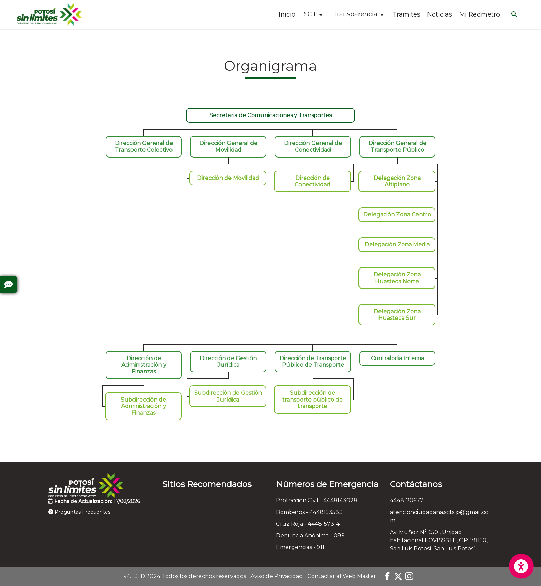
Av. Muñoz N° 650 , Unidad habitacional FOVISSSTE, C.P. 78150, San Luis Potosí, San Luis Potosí (439, 540)
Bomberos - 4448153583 (309, 512)
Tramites (406, 14)
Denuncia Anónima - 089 (310, 535)
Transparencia (355, 14)
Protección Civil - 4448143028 (316, 500)
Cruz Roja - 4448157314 (308, 524)
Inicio (287, 14)
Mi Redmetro (479, 14)
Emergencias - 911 (300, 547)
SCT (310, 14)
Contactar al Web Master (341, 576)
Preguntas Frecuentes (79, 512)
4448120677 (406, 500)
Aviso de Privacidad (276, 576)
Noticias (439, 14)
